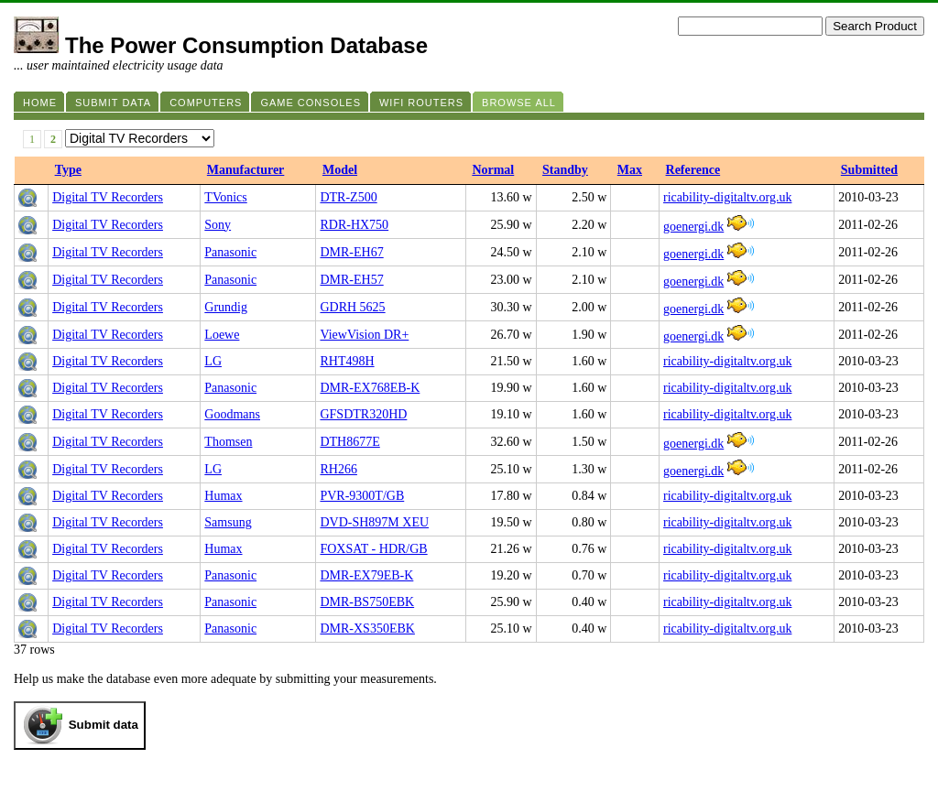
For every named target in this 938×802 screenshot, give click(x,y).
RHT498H (347, 361)
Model (339, 170)
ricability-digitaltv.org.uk (727, 197)
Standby (565, 170)
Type (68, 170)
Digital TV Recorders (107, 197)
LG (213, 361)
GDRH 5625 (352, 307)
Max (629, 170)
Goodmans (232, 414)
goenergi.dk (693, 226)
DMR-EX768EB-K (370, 388)
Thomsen (228, 442)
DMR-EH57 (351, 280)
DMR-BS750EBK (367, 602)
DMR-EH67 (351, 252)
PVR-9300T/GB (362, 496)
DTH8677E (349, 442)
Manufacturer (246, 170)
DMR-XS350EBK (367, 628)
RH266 (338, 469)
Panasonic (230, 252)
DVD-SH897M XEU (374, 522)
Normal (493, 170)
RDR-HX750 (354, 225)
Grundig (225, 307)
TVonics (225, 197)
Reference (693, 170)
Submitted (869, 170)
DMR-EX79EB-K (366, 575)
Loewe (221, 334)
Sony (217, 225)
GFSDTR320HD (363, 414)
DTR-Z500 (348, 197)
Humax (223, 496)
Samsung (227, 522)
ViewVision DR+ (364, 334)
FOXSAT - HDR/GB (373, 549)
